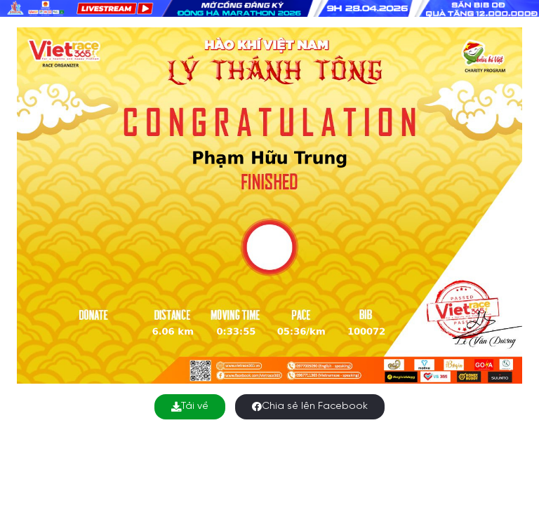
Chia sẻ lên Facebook (310, 406)
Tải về (189, 406)
